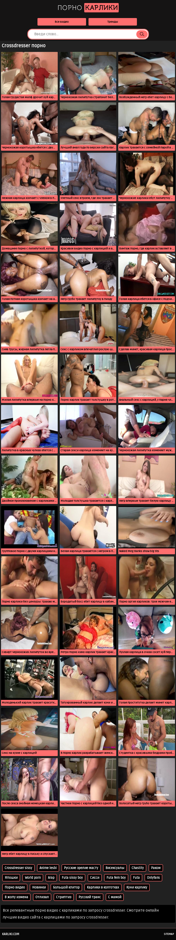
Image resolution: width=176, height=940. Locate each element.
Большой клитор (66, 887)
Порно (88, 7)
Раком (156, 868)
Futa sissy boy (72, 878)
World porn (33, 878)
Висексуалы (115, 868)
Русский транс (90, 897)
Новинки (39, 887)
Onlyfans (153, 878)
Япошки (11, 878)
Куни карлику (136, 887)
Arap (51, 878)
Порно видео (15, 887)
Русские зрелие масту (81, 868)
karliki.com (10, 934)
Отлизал (42, 897)
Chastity (138, 868)
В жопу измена (16, 897)
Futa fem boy (116, 878)
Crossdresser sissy (18, 868)
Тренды (112, 22)
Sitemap (169, 934)
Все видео (62, 22)
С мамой (114, 897)
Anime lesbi (48, 868)
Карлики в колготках (103, 887)
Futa (136, 878)
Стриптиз (63, 897)
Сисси (94, 878)
